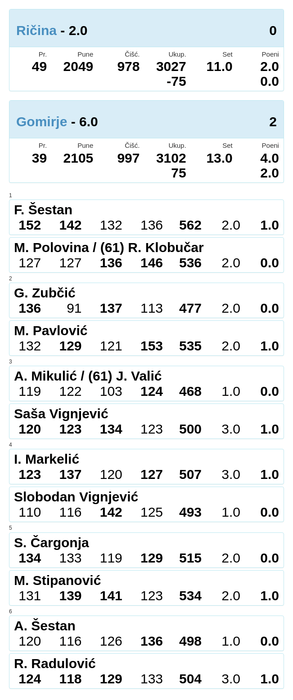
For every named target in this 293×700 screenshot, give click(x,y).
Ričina (36, 30)
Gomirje (41, 121)
